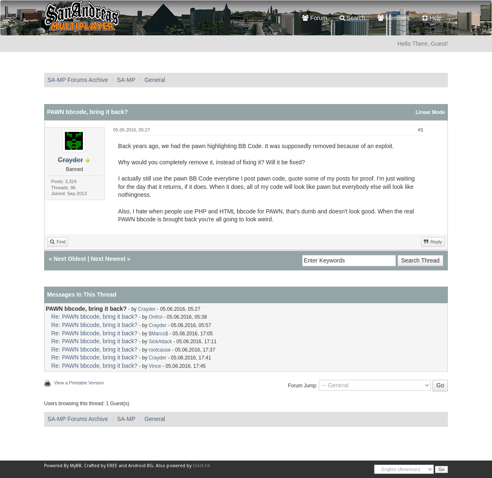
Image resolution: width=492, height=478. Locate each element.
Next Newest (108, 258)
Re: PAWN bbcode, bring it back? (94, 316)
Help (432, 18)
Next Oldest (70, 258)
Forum (314, 18)
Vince (155, 366)
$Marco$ (158, 334)
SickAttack (160, 341)
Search (352, 18)
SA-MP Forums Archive (77, 80)
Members (394, 18)
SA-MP (126, 80)
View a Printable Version (79, 382)
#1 (420, 129)
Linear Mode (430, 112)
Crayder (147, 309)
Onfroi (155, 317)
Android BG (140, 465)
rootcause (160, 350)
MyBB (76, 465)
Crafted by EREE (100, 465)
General (154, 80)
